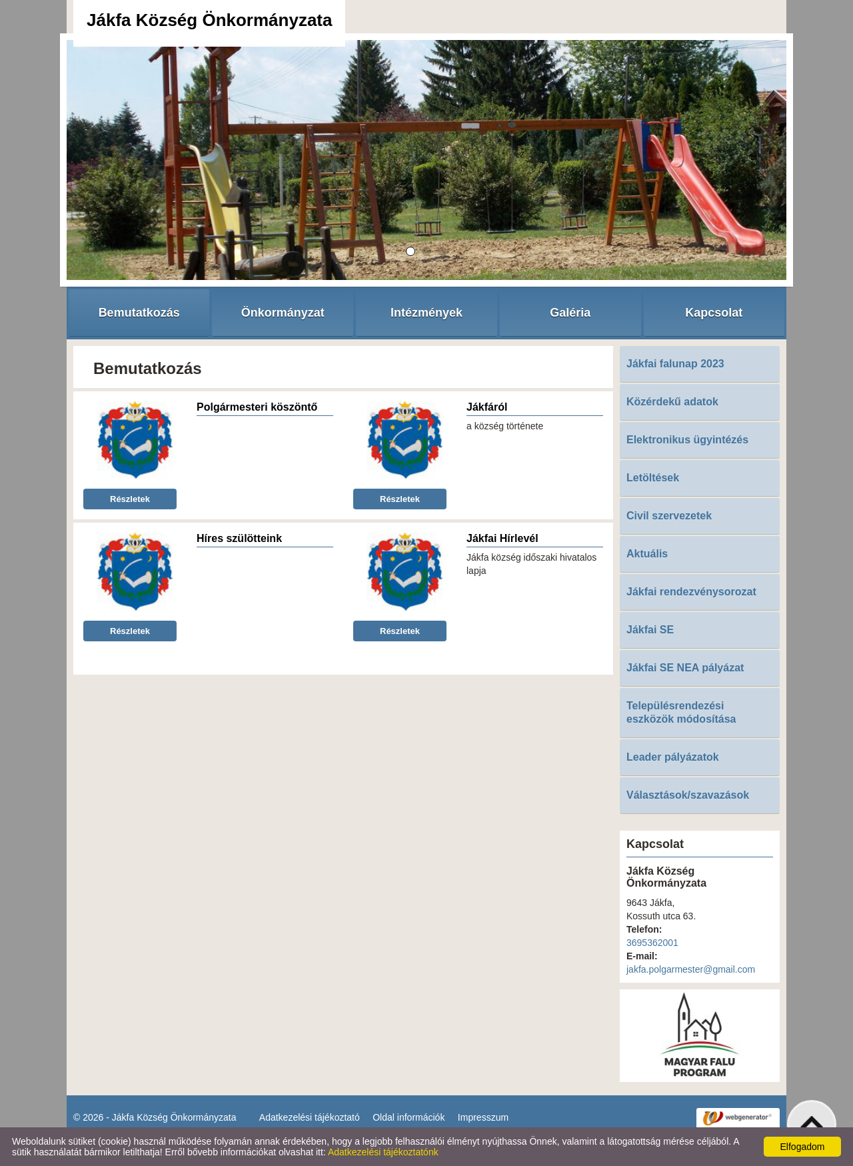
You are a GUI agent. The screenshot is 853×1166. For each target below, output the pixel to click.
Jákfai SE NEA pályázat (685, 667)
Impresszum (483, 1117)
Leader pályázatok (672, 757)
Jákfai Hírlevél (502, 538)
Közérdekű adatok (672, 401)
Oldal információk (408, 1117)
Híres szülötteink (239, 538)
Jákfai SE (650, 629)
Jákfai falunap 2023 (675, 363)
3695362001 (652, 942)
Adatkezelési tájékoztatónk (383, 1152)
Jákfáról (486, 407)
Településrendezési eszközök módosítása (681, 712)
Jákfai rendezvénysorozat (691, 591)
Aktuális (647, 553)
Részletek (130, 499)
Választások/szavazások (687, 795)
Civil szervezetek (669, 515)
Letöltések (652, 477)
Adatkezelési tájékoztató (309, 1117)
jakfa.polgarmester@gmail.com (690, 969)
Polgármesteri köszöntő (257, 407)
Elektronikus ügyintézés (687, 439)
